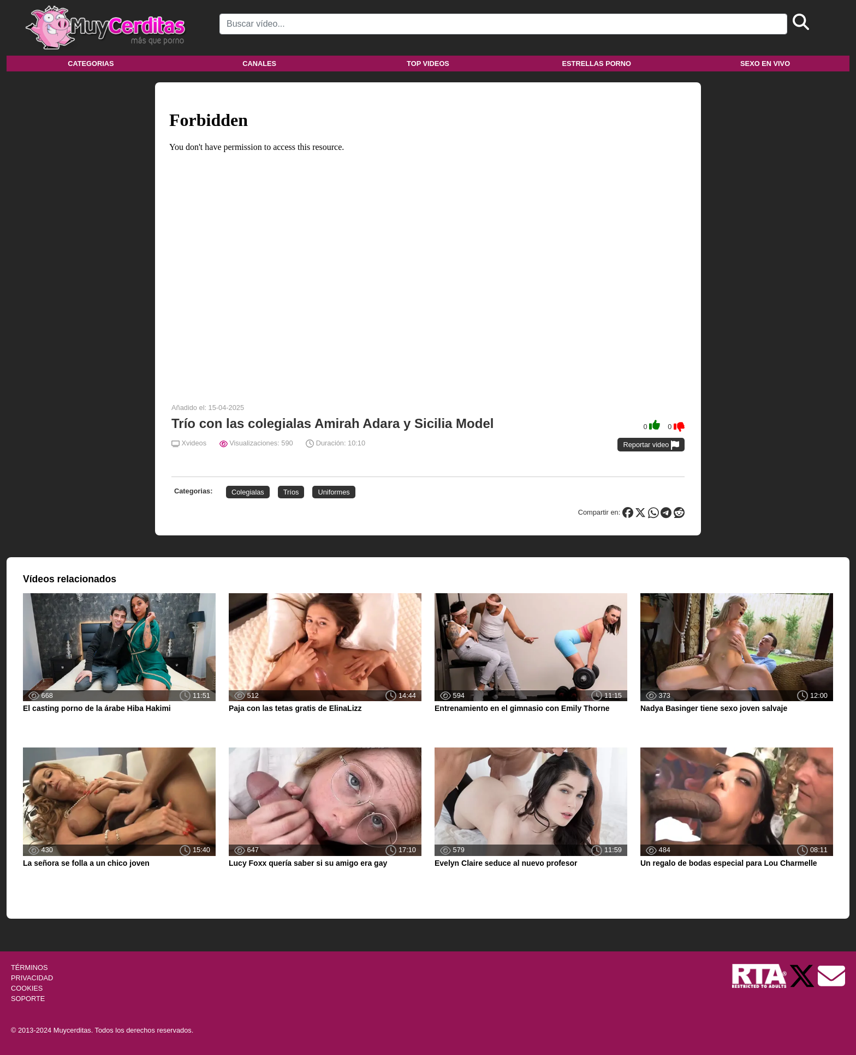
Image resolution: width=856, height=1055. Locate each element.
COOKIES (27, 988)
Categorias (91, 63)
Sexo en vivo (765, 63)
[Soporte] (831, 975)
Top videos (428, 63)
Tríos (291, 492)
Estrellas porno (597, 63)
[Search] (503, 24)
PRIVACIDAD (32, 978)
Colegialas (247, 492)
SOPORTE (28, 998)
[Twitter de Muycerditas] (803, 975)
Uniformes (333, 492)
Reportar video (651, 445)
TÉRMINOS (29, 967)
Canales (259, 63)
